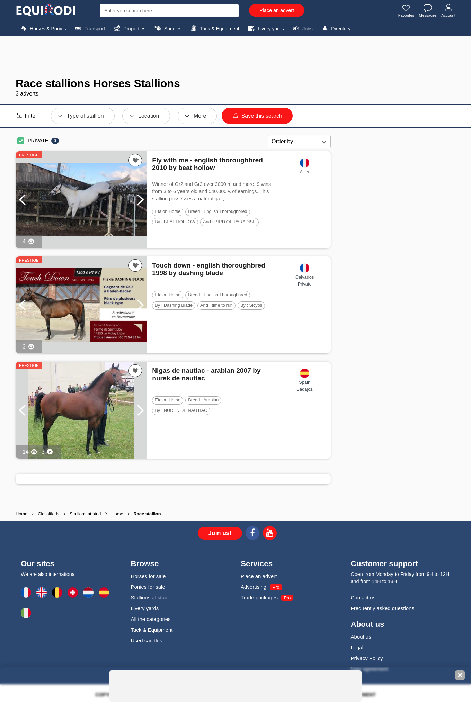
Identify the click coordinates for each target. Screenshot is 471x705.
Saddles (167, 28)
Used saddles (146, 640)
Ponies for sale (148, 587)
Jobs (302, 28)
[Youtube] (270, 534)
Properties (128, 28)
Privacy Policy (367, 658)
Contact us (363, 597)
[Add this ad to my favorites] (135, 160)
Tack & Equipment (214, 28)
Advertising (253, 587)
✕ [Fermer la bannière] (460, 675)
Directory (335, 28)
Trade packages (259, 597)
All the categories (151, 619)
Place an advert (276, 10)
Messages (426, 11)
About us (361, 637)
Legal (357, 647)
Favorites (403, 11)
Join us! (219, 533)
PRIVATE (38, 140)
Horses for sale (148, 576)
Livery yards (265, 28)
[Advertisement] (235, 56)
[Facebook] (252, 534)
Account (448, 11)
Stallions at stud (149, 597)
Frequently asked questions (382, 608)
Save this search (257, 116)
